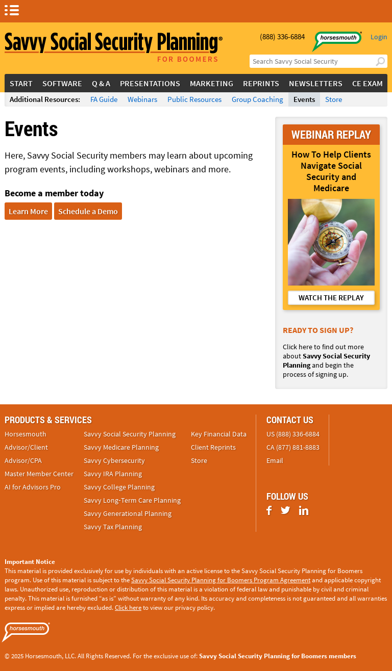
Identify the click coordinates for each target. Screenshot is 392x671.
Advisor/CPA (23, 460)
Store (333, 99)
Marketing (211, 83)
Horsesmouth (25, 433)
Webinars (142, 99)
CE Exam (367, 83)
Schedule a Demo (88, 211)
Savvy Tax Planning (113, 526)
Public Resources (194, 99)
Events (304, 99)
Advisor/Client (26, 447)
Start (21, 83)
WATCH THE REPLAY (331, 297)
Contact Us (289, 420)
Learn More (28, 211)
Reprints (261, 83)
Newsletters (315, 83)
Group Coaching (257, 99)
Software (62, 83)
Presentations (150, 83)
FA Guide (103, 99)
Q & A (101, 83)
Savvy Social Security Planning (130, 433)
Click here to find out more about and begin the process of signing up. (326, 360)
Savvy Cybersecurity (114, 460)
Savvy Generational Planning (128, 513)
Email (274, 460)
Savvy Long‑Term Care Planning (132, 500)
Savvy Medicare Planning (121, 447)
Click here (128, 607)
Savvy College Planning (119, 487)
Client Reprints (213, 447)
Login (379, 36)
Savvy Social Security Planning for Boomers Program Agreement (220, 580)
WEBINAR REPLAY (331, 134)
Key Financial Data (219, 433)
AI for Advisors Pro (33, 487)
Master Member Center (39, 473)
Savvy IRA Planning (113, 473)
